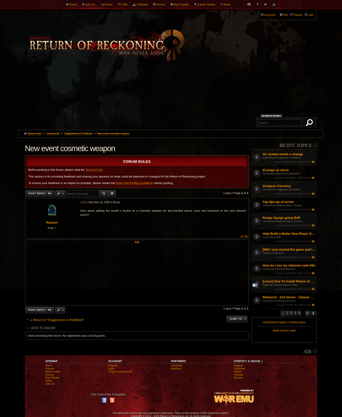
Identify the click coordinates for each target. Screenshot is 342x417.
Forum (108, 4)
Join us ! (90, 4)
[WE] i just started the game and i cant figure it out (289, 249)
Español (295, 173)
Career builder (206, 4)
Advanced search (272, 116)
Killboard (142, 4)
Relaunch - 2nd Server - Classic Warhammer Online (289, 297)
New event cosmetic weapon (113, 133)
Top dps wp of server (278, 202)
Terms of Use (94, 169)
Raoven (52, 222)
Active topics (298, 322)
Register (113, 365)
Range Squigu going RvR (281, 217)
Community (268, 158)
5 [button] (299, 313)
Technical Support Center (285, 285)
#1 (84, 202)
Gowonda (176, 365)
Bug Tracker (181, 4)
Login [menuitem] (311, 15)
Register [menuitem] (298, 15)
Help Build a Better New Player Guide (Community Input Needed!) (289, 233)
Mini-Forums (283, 173)
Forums (49, 368)
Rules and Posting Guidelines (135, 183)
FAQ (285, 15)
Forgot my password (120, 371)
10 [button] (307, 313)
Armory (160, 4)
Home (73, 4)
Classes (266, 253)
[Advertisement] (171, 97)
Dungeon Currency (277, 186)
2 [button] (287, 313)
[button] (314, 313)
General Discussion (286, 269)
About (226, 4)
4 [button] (295, 313)
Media (279, 205)
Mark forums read (284, 330)
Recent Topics (295, 146)
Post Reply (37, 193)
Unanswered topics (275, 322)
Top (246, 236)
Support (266, 285)
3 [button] (291, 313)
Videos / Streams (294, 205)
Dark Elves (278, 253)
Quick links (269, 15)
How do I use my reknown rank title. (289, 265)
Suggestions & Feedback (289, 158)
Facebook (239, 368)
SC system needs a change (283, 154)
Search (310, 123)
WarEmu (176, 368)
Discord (238, 377)
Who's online (52, 371)
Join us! (49, 383)
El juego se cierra (276, 170)
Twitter (237, 371)
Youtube (238, 374)
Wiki (125, 4)
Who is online (43, 328)
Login (111, 368)
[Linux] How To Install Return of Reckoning (289, 281)
